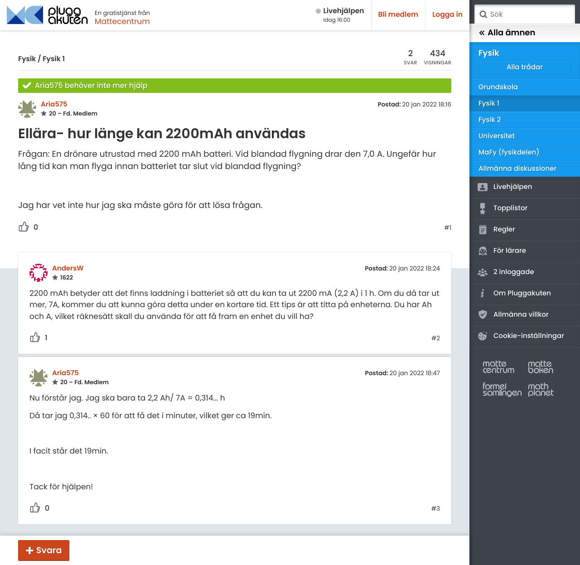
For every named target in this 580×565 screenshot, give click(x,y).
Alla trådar (525, 67)
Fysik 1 (54, 59)
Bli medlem (398, 14)
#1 (447, 228)
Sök (483, 14)
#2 (435, 338)
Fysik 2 (489, 120)
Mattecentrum (122, 21)
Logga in (447, 14)
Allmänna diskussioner (517, 169)
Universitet (496, 136)
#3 (435, 509)
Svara (49, 550)
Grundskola (498, 87)
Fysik (27, 59)
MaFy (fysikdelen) (509, 152)
